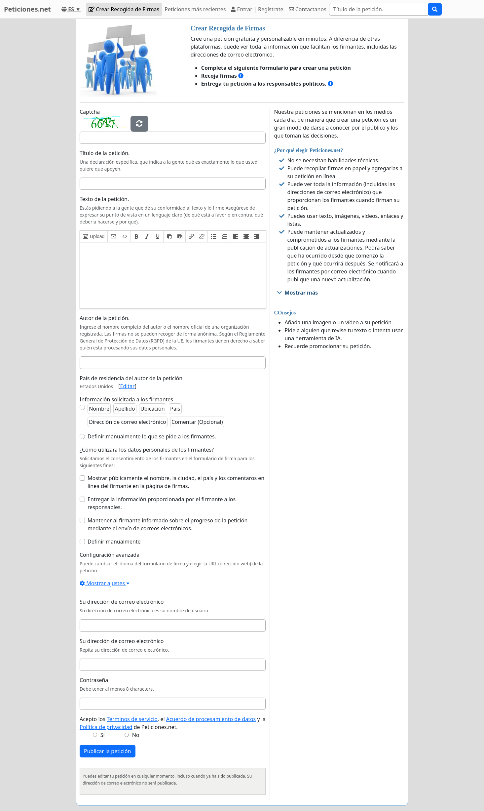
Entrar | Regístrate (257, 9)
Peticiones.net (27, 9)
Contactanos (307, 9)
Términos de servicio (132, 719)
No (135, 735)
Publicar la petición (107, 751)
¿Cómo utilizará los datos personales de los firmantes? (147, 449)
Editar (127, 386)
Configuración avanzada (109, 554)
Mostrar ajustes (105, 583)
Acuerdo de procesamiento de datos (211, 719)
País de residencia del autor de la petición (131, 378)
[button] (94, 236)
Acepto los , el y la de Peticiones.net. (173, 723)
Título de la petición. (105, 153)
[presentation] (93, 236)
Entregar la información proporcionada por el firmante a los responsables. (162, 503)
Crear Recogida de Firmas (124, 9)
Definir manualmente (114, 541)
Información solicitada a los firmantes (126, 399)
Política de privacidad (106, 727)
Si (102, 735)
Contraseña (94, 680)
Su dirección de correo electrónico (122, 601)
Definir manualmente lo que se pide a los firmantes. (152, 436)
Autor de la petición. (105, 318)
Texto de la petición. (104, 199)
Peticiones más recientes (195, 9)
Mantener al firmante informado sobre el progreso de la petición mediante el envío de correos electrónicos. (167, 524)
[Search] (378, 9)
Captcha (90, 111)
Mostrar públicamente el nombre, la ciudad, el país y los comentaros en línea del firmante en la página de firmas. (176, 482)
